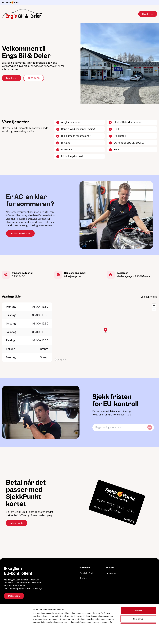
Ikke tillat (138, 608)
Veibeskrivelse (149, 296)
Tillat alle (138, 591)
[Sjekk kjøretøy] (149, 427)
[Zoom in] (154, 305)
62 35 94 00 (33, 78)
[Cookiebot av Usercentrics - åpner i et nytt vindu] (16, 619)
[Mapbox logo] (60, 359)
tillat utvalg (138, 599)
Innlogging (111, 573)
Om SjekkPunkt (87, 573)
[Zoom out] (154, 309)
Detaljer (132, 619)
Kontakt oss (85, 578)
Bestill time (11, 78)
